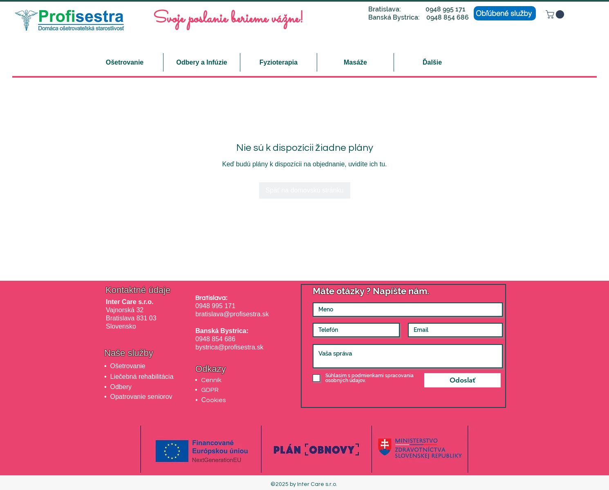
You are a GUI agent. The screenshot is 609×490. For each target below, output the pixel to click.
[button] (556, 14)
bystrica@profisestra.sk (229, 347)
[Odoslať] (462, 380)
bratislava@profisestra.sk (232, 314)
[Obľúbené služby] (505, 13)
